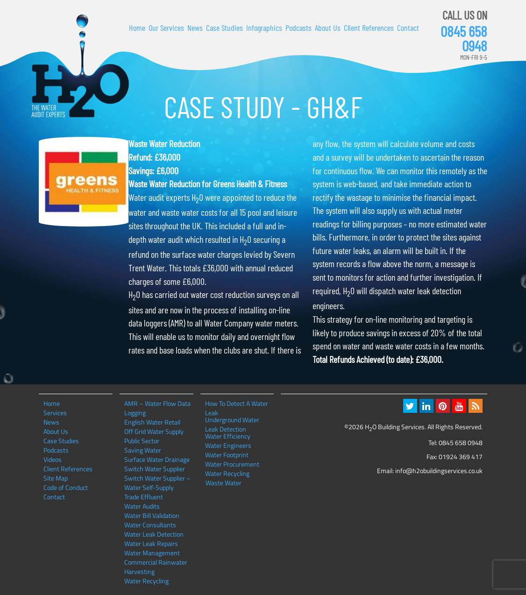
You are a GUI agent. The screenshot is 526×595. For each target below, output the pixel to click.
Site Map (55, 478)
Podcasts (298, 27)
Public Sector (141, 441)
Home (137, 27)
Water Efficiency (227, 436)
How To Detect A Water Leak (236, 403)
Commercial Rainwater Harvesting (155, 566)
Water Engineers (228, 445)
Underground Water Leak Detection (232, 420)
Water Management (152, 553)
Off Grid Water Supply (154, 431)
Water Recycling (146, 581)
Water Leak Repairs (151, 543)
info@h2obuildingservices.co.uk (439, 470)
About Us (328, 27)
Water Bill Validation (151, 515)
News (195, 27)
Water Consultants (150, 525)
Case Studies (224, 27)
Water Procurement (232, 464)
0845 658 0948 (464, 38)
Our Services (166, 27)
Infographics (264, 27)
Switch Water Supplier (154, 469)
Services (55, 413)
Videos (52, 459)
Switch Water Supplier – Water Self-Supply (157, 482)
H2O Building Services (80, 66)
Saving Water (142, 450)
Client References (369, 27)
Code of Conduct (65, 487)
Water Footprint (227, 455)
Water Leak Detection (154, 534)
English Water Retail (152, 422)
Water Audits (142, 506)
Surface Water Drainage (157, 459)
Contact (408, 27)
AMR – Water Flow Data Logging (157, 408)
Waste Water (224, 483)
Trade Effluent (143, 497)
